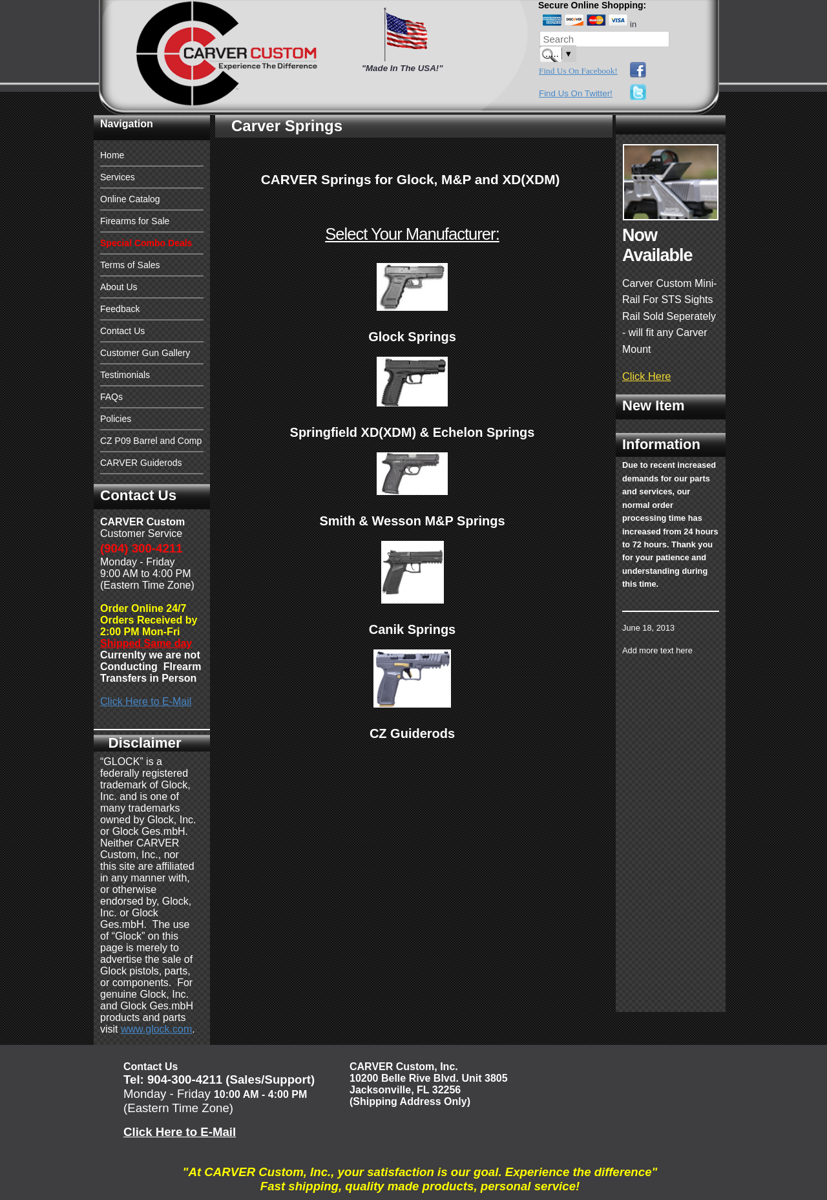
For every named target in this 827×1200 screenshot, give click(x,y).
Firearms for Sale (134, 221)
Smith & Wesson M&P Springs (412, 521)
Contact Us (122, 331)
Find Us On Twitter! (575, 93)
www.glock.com (156, 1029)
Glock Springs (412, 337)
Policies (115, 419)
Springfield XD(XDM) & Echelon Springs (412, 432)
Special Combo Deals (146, 243)
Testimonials (125, 375)
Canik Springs (412, 629)
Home (112, 155)
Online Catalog (130, 199)
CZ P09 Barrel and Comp (151, 441)
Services (117, 177)
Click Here (646, 376)
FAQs (111, 397)
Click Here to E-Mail (145, 701)
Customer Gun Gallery (145, 353)
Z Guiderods (417, 733)
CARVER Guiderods (141, 463)
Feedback (120, 309)
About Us (119, 287)
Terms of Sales (130, 265)
